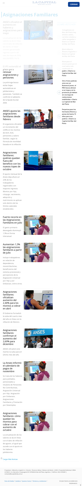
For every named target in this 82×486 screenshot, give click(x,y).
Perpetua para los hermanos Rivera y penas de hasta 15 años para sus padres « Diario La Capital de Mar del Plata (66, 116)
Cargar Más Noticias (10, 459)
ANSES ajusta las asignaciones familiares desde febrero (11, 115)
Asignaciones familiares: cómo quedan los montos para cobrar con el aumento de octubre (12, 421)
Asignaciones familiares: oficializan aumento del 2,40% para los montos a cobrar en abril (12, 300)
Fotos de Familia (9, 481)
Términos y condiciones (39, 481)
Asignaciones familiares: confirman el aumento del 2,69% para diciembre (10, 337)
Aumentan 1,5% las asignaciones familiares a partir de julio (12, 248)
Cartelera (18, 481)
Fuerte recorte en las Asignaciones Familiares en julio (12, 219)
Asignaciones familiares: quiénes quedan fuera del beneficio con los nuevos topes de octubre (12, 161)
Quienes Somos (26, 481)
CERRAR (74, 4)
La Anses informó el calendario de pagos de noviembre (12, 367)
